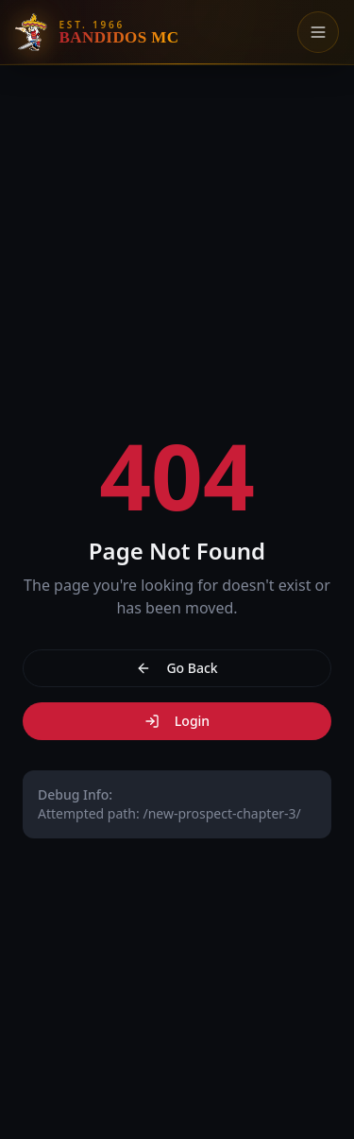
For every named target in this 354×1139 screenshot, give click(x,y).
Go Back (176, 668)
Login (177, 721)
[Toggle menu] (318, 32)
